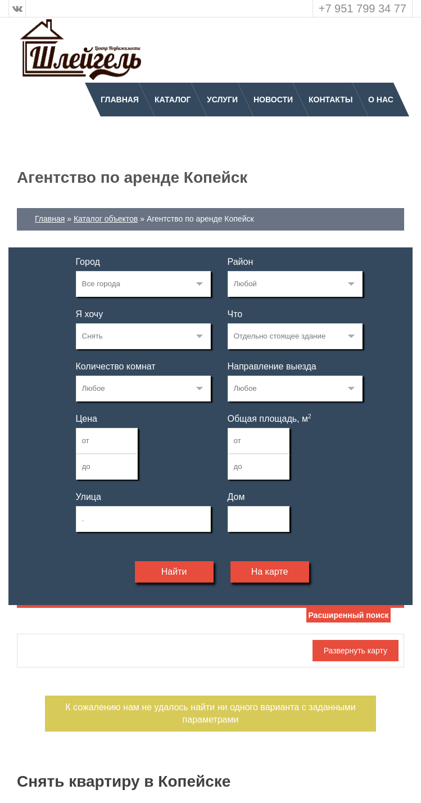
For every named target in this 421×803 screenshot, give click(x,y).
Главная (120, 99)
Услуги (222, 99)
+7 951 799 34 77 (362, 8)
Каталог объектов (106, 218)
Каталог (173, 99)
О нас (380, 99)
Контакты (330, 99)
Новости (273, 99)
